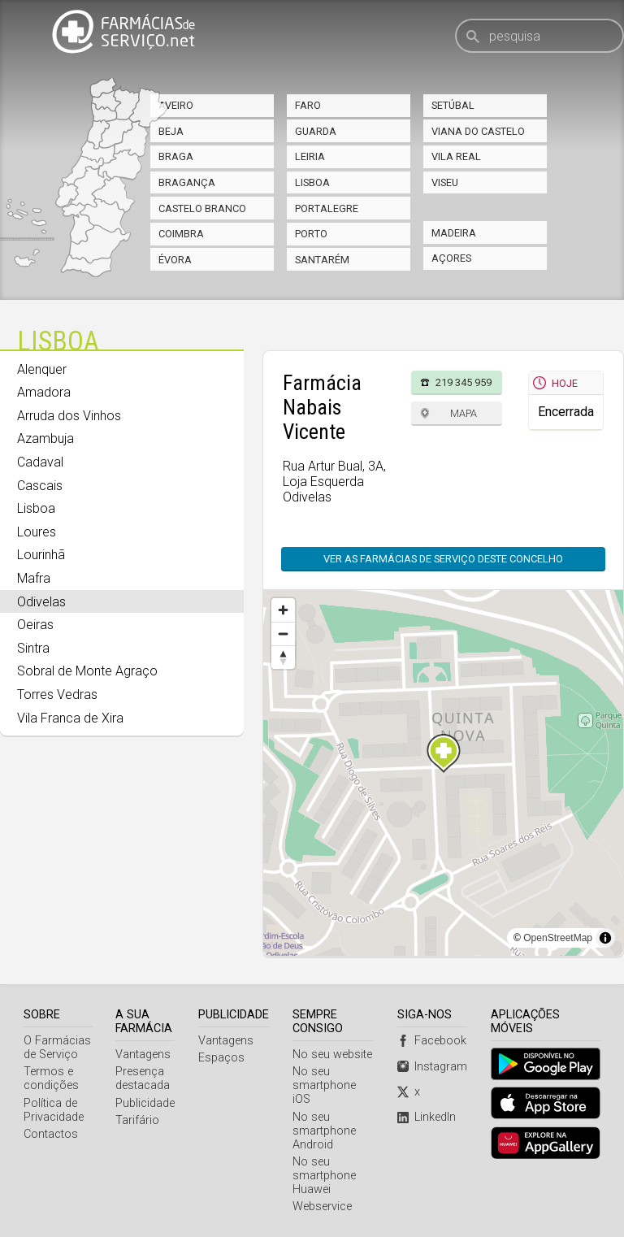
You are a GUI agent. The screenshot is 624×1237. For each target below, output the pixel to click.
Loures (36, 532)
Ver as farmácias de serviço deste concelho (443, 559)
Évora (175, 260)
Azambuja (45, 438)
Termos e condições (51, 1078)
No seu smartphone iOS (324, 1085)
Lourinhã (41, 554)
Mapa (463, 413)
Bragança (186, 182)
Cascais (40, 485)
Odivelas (41, 602)
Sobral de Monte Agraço (87, 671)
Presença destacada (142, 1078)
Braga (175, 156)
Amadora (44, 392)
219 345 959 (464, 382)
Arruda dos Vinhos (69, 415)
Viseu (444, 182)
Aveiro (175, 105)
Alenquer (42, 369)
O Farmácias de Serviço (57, 1047)
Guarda (315, 131)
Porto (311, 234)
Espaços (221, 1058)
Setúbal (452, 105)
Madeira (453, 233)
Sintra (33, 648)
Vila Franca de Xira (70, 718)
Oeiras (35, 624)
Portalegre (326, 208)
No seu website (332, 1054)
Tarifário (137, 1120)
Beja (171, 131)
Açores (451, 258)
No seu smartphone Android (324, 1131)
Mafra (33, 578)
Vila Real (456, 156)
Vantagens (143, 1054)
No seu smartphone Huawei (324, 1175)
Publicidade (145, 1103)
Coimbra (181, 234)
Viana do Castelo (478, 131)
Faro (308, 105)
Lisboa (312, 182)
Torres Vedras (57, 694)
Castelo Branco (202, 208)
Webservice (322, 1206)
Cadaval (40, 462)
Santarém (322, 260)
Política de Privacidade (54, 1110)
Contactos (51, 1134)
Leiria (310, 156)
